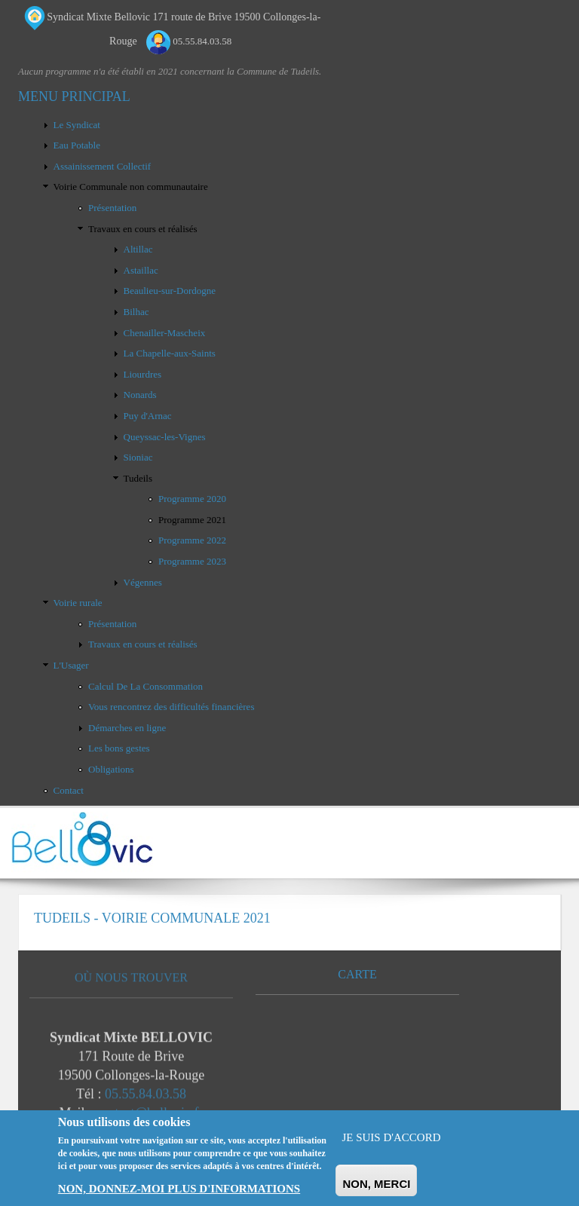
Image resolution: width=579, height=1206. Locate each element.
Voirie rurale (78, 602)
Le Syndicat (77, 124)
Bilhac (136, 311)
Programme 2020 (192, 498)
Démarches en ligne (127, 727)
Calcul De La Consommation (145, 686)
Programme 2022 (192, 540)
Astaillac (141, 270)
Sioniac (138, 457)
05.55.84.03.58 (145, 1097)
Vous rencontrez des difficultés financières (171, 706)
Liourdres (143, 374)
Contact (69, 790)
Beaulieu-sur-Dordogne (170, 290)
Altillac (138, 249)
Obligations (111, 769)
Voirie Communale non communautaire (131, 186)
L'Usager (71, 665)
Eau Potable (77, 145)
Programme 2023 (192, 561)
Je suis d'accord (391, 1137)
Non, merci (376, 1183)
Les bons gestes (119, 748)
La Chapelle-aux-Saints (170, 353)
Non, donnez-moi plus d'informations (179, 1189)
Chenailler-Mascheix (165, 332)
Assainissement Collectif (103, 166)
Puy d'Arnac (148, 415)
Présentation (112, 207)
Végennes (143, 582)
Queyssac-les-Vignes (165, 436)
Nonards (140, 394)
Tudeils (138, 478)
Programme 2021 (192, 519)
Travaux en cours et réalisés (143, 228)
